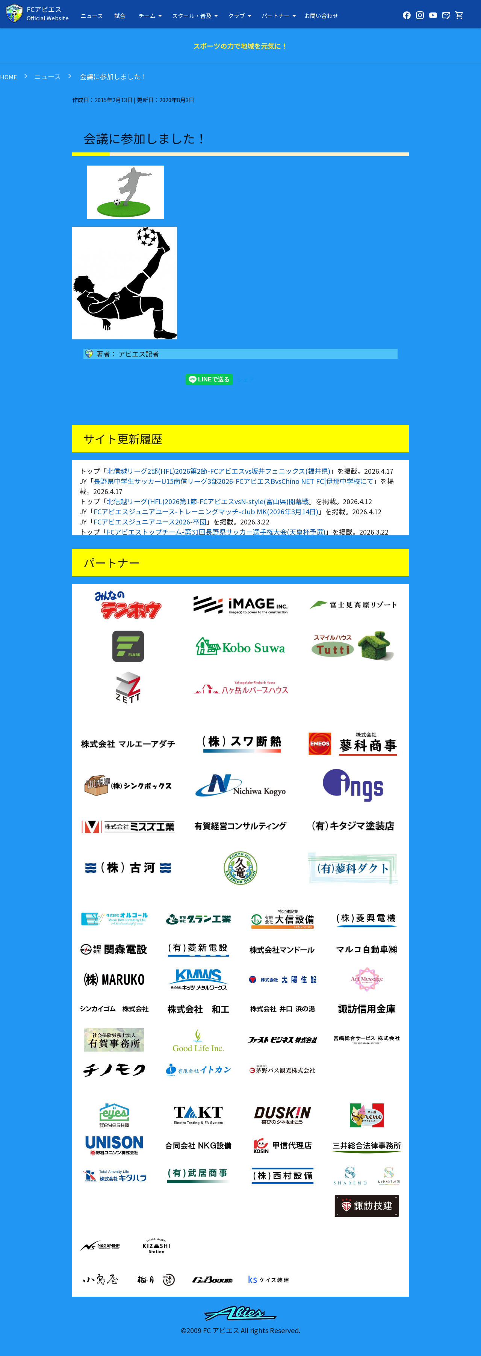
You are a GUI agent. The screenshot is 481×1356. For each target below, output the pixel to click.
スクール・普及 (196, 16)
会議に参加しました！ (112, 76)
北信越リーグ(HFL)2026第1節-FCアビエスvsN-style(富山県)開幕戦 (208, 501)
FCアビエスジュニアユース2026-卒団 (150, 521)
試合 (120, 16)
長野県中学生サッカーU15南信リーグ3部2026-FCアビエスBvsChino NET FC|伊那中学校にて (234, 481)
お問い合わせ (321, 16)
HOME (8, 77)
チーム (152, 16)
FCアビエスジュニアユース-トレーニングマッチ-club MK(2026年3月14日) (206, 511)
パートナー (280, 16)
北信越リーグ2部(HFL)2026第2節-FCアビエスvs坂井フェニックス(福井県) (218, 471)
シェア (245, 379)
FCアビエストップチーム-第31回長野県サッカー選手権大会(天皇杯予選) (216, 531)
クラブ (241, 16)
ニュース (92, 16)
